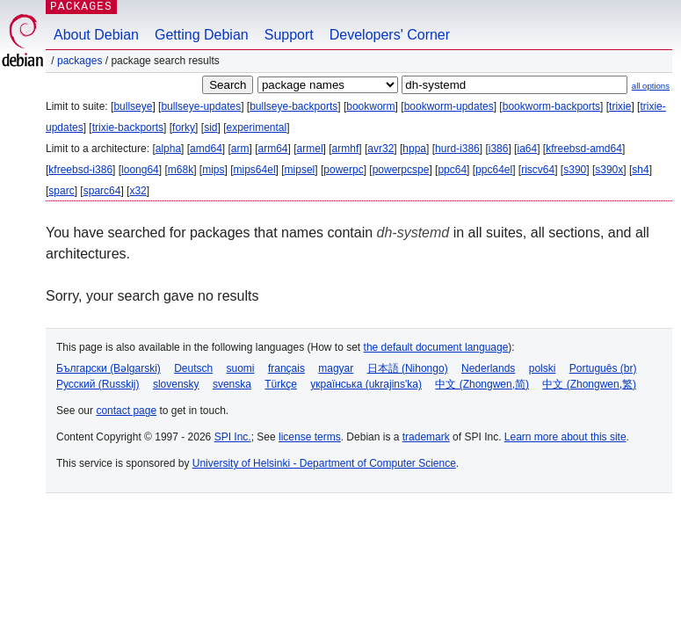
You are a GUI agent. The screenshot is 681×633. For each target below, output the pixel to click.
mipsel (300, 170)
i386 (499, 148)
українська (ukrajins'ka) (366, 384)
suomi (241, 368)
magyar (335, 368)
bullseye (132, 106)
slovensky (176, 384)
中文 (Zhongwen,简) (482, 384)
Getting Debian (202, 34)
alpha (168, 148)
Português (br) (603, 368)
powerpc (343, 170)
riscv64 (537, 170)
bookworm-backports (551, 106)
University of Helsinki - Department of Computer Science (324, 463)
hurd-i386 (457, 148)
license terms (310, 437)
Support (289, 34)
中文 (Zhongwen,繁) (589, 384)
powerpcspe (401, 170)
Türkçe (280, 384)
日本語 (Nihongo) (407, 368)
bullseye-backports (293, 106)
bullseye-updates (201, 106)
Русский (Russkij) (98, 384)
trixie (620, 106)
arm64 (273, 148)
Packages (79, 61)
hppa (414, 148)
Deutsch (193, 368)
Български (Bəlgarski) (108, 368)
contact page (126, 410)
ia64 (527, 148)
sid (210, 127)
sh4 (640, 170)
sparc (61, 191)
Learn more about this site (565, 437)
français (286, 368)
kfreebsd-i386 (80, 170)
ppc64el (493, 170)
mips (213, 170)
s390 (574, 170)
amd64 (206, 148)
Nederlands (488, 368)
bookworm (370, 106)
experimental (256, 127)
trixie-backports (127, 127)
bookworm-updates (449, 106)
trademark (426, 437)
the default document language (436, 347)
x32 (137, 191)
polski (542, 368)
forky (183, 127)
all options (651, 86)
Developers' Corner (390, 34)
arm (240, 148)
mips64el (255, 170)
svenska (232, 384)
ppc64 (452, 170)
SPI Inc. (232, 437)
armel (310, 148)
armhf (345, 148)
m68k (180, 170)
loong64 (140, 170)
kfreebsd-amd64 (584, 148)
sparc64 (102, 191)
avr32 (380, 148)
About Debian (96, 34)
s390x (609, 170)
